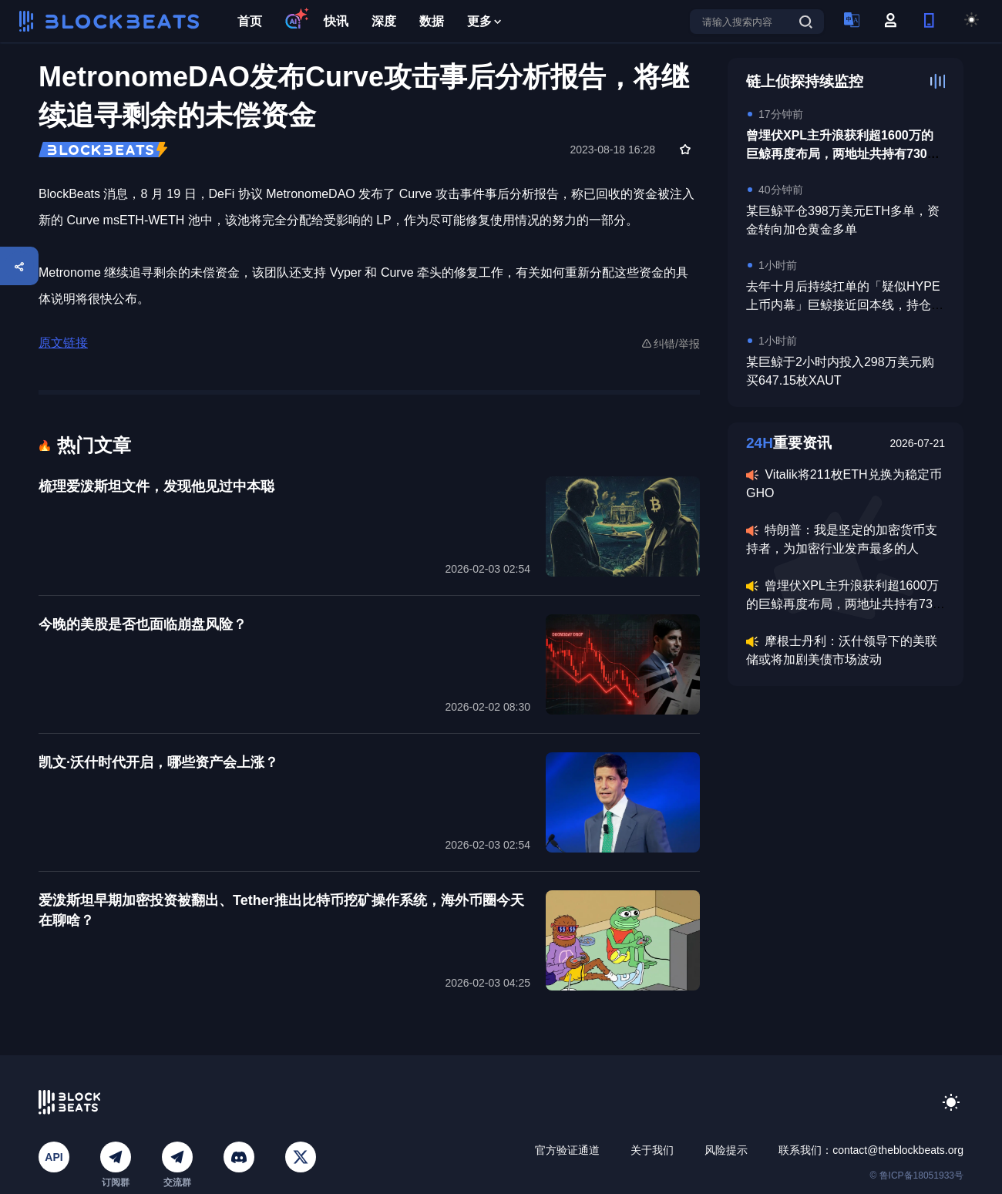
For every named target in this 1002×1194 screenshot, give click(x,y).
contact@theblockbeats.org (897, 1150)
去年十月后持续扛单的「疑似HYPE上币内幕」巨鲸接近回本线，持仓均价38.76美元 (844, 305)
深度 (384, 21)
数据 (431, 21)
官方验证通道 (567, 1150)
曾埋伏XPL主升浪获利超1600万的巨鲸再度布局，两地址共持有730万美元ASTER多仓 (843, 154)
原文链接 (63, 342)
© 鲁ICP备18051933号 (916, 1175)
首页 (249, 21)
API (53, 1157)
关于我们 (652, 1150)
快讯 (336, 21)
